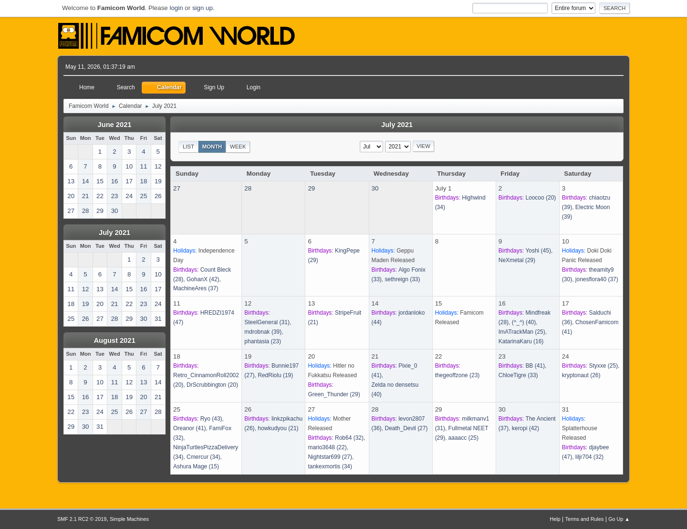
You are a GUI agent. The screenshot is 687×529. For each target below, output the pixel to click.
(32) (349, 437)
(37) (196, 288)
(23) (262, 341)
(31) (267, 322)
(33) (402, 279)
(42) (203, 279)
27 (176, 188)
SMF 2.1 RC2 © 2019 (81, 519)
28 (247, 188)
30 (375, 188)
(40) (524, 322)
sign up (202, 7)
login (176, 7)
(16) (521, 341)
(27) (330, 457)
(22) (327, 447)
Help (555, 519)
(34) (203, 457)
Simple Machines (129, 519)
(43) (211, 418)
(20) (540, 197)
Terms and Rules (584, 519)
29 (311, 188)
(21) (278, 428)
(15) (196, 466)
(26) (581, 375)
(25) (522, 331)
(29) (517, 260)
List (188, 146)
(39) (262, 331)
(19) (275, 375)
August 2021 (114, 340)
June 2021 (115, 124)
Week (238, 146)
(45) (538, 250)
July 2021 (114, 232)
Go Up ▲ (619, 519)
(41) (535, 365)
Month (212, 146)
